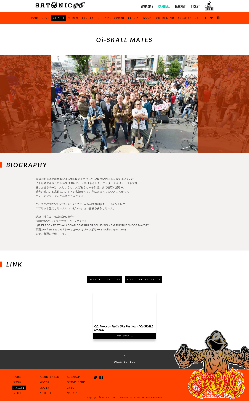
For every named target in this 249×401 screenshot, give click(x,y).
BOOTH (148, 18)
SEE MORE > (125, 336)
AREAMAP (184, 18)
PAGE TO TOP (124, 359)
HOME (34, 18)
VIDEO (73, 18)
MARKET (180, 7)
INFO (107, 18)
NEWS (45, 18)
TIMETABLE (90, 18)
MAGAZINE (147, 7)
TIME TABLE (49, 376)
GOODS (119, 18)
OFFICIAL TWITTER (104, 279)
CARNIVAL (164, 7)
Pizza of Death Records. (148, 397)
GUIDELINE (165, 18)
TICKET (195, 7)
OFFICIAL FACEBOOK (143, 279)
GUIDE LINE (76, 382)
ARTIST (59, 18)
